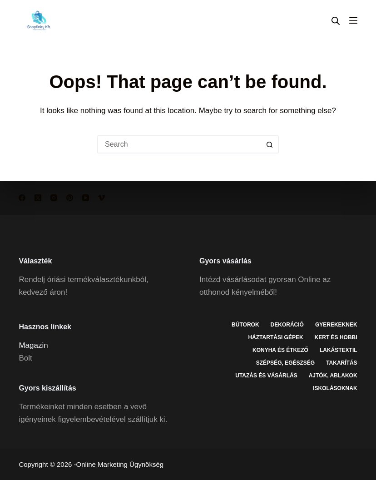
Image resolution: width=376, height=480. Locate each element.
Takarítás (341, 363)
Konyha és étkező (280, 350)
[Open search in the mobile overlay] (335, 21)
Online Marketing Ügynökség (120, 464)
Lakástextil (338, 350)
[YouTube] (85, 197)
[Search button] (270, 144)
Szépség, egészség (285, 363)
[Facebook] (22, 197)
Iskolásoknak (335, 388)
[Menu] (353, 20)
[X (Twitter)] (38, 197)
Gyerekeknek (336, 325)
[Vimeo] (101, 197)
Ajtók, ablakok (333, 375)
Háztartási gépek (275, 337)
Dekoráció (287, 325)
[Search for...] (179, 144)
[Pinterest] (69, 197)
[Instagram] (53, 197)
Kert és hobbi (336, 337)
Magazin (33, 345)
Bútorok (245, 325)
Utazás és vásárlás (266, 375)
